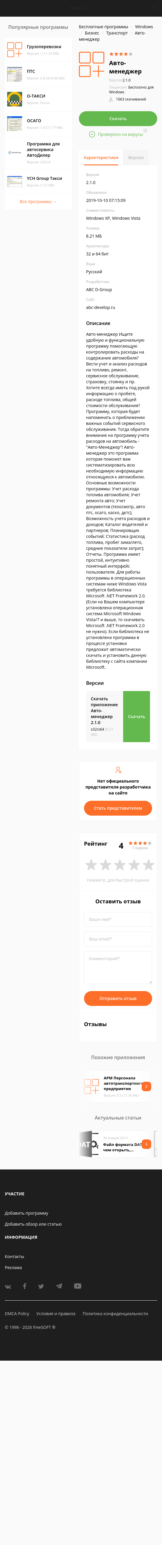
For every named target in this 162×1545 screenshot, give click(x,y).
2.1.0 (120, 80)
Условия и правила (55, 1313)
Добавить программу (26, 1213)
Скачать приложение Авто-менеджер (104, 710)
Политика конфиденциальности (115, 1313)
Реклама (13, 1267)
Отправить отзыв (118, 998)
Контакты (14, 1256)
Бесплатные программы (103, 26)
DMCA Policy (17, 1313)
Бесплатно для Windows (131, 90)
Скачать (118, 118)
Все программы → (38, 201)
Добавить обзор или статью (33, 1224)
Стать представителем (118, 808)
